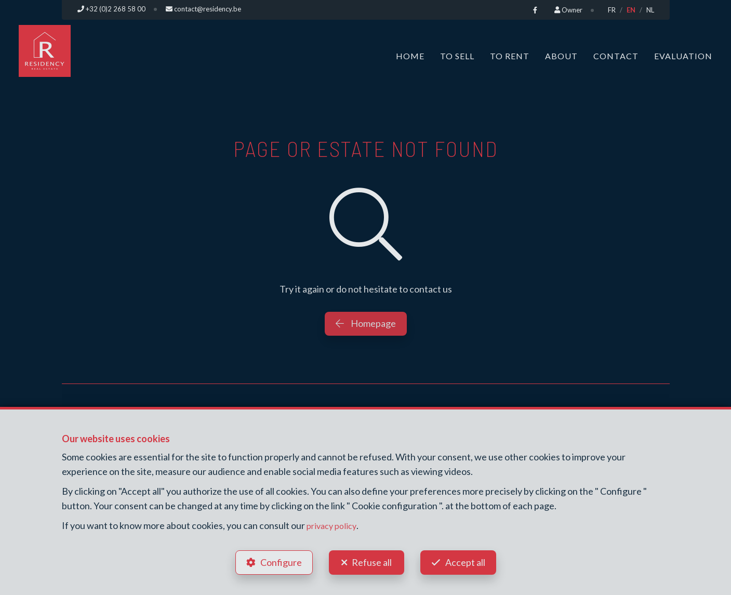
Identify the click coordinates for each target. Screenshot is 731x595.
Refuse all (372, 561)
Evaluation (683, 56)
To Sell (457, 56)
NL (650, 10)
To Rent (509, 56)
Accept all (466, 561)
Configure (280, 561)
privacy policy (334, 524)
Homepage (366, 323)
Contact (616, 56)
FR (612, 10)
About (561, 56)
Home (410, 56)
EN (631, 10)
